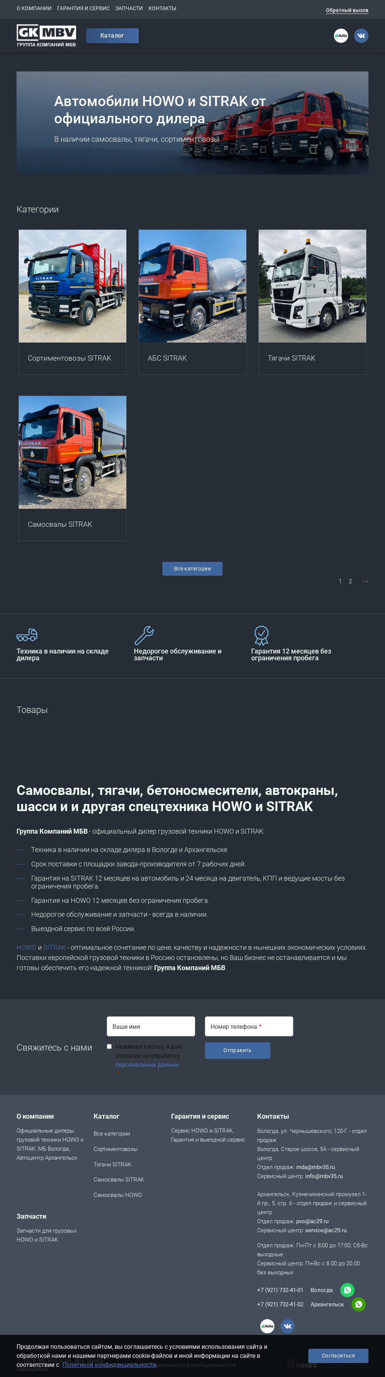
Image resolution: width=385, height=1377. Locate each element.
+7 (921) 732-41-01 (280, 1290)
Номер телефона (234, 1026)
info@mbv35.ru (324, 1176)
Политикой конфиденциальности (109, 1364)
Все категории (192, 569)
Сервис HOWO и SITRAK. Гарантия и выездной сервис (208, 1135)
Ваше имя (126, 1026)
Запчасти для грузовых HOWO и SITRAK (47, 1235)
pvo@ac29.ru (312, 1221)
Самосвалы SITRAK (119, 1180)
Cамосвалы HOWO (118, 1196)
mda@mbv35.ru (315, 1167)
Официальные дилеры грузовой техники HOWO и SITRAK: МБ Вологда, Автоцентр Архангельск (50, 1144)
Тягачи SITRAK (112, 1165)
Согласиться (338, 1356)
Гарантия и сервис (83, 8)
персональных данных (147, 1064)
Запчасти (129, 8)
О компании (34, 8)
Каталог (112, 35)
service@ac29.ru (326, 1230)
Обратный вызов (347, 10)
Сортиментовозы (116, 1150)
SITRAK (54, 947)
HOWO (26, 947)
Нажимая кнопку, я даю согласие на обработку (149, 1055)
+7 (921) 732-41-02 (280, 1304)
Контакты (162, 8)
